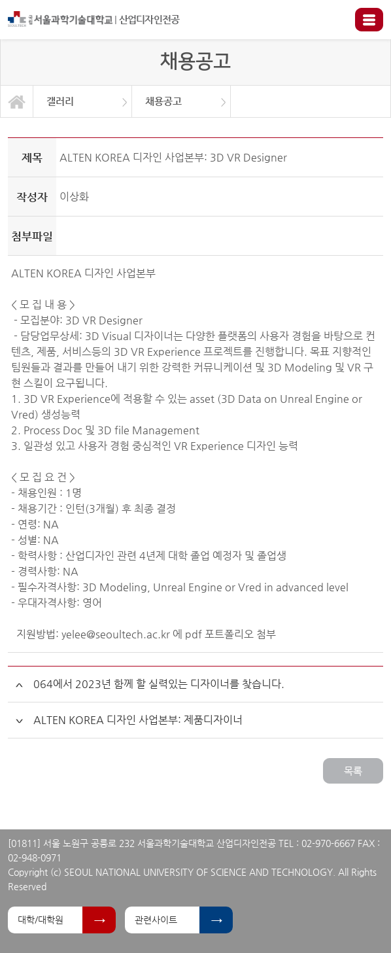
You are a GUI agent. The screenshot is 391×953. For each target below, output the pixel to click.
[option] (82, 101)
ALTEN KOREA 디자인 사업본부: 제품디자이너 (138, 720)
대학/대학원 (40, 919)
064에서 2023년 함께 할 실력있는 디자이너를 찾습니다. (158, 684)
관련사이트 (156, 919)
